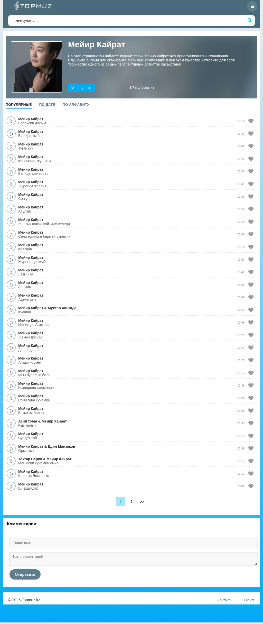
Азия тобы (27, 421)
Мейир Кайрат (30, 119)
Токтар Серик (30, 459)
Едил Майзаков (61, 446)
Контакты (225, 601)
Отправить (25, 576)
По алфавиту (76, 105)
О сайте (248, 601)
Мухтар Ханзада (62, 308)
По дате (47, 105)
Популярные (19, 105)
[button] (81, 88)
